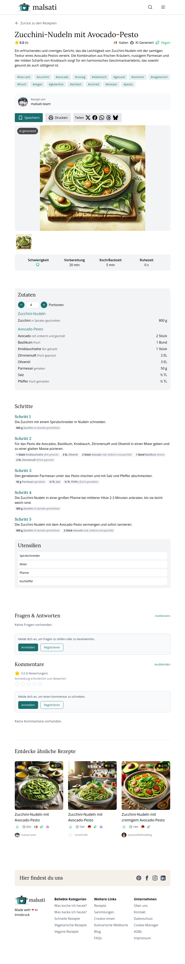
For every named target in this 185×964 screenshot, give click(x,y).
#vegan (37, 84)
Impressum (142, 938)
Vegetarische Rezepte (71, 925)
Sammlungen (104, 912)
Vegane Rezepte (67, 931)
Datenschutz (143, 918)
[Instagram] (155, 878)
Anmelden (28, 647)
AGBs (138, 931)
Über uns (141, 905)
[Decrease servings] (21, 305)
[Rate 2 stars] (22, 683)
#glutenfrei (56, 84)
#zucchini (43, 77)
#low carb (23, 77)
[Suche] (150, 7)
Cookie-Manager (146, 925)
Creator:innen (104, 918)
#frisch (21, 84)
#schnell (93, 84)
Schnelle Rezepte (67, 918)
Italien (123, 42)
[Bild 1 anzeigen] (24, 242)
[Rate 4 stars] (34, 683)
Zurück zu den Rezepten (36, 23)
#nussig (80, 77)
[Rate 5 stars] (39, 683)
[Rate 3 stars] (28, 683)
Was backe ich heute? (71, 912)
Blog (97, 931)
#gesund (119, 77)
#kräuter (111, 84)
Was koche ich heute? (71, 905)
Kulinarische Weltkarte (111, 925)
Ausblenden (162, 616)
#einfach (75, 84)
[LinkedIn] (163, 878)
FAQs (98, 938)
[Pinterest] (138, 878)
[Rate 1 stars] (17, 683)
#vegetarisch (159, 77)
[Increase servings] (44, 305)
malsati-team (41, 104)
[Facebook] (146, 878)
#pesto (128, 84)
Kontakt (140, 912)
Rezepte (100, 905)
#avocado (62, 77)
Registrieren (52, 647)
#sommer (137, 77)
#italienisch (99, 77)
